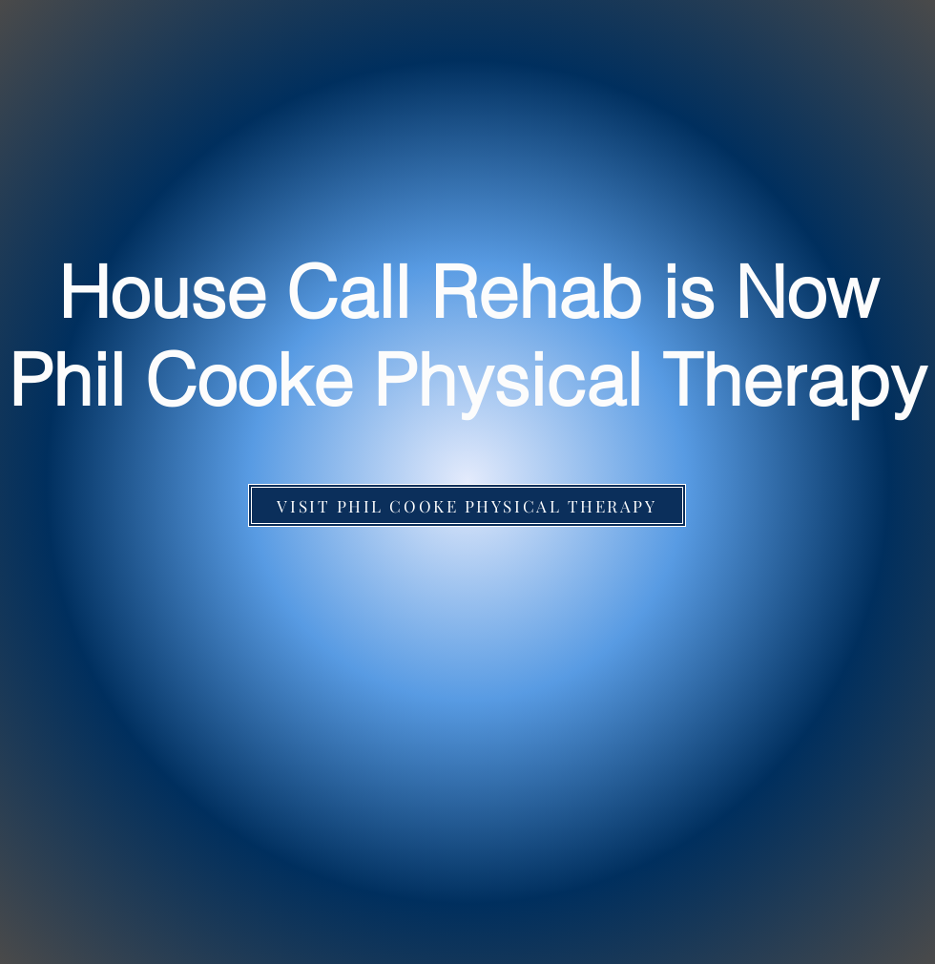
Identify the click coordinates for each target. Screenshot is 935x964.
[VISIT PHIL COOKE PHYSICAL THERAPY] (467, 505)
